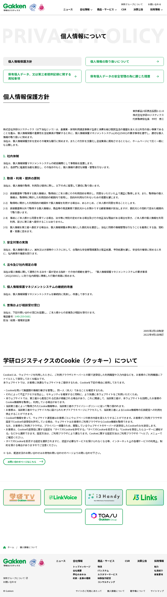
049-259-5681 (23, 316)
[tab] (42, 61)
